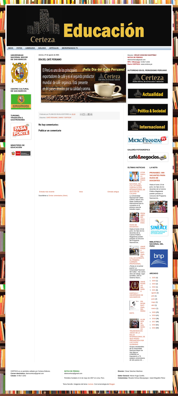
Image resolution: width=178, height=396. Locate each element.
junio (153, 299)
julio (153, 296)
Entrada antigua (113, 192)
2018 (154, 319)
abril (153, 305)
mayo (153, 302)
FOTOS (19, 48)
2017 (154, 322)
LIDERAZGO (30, 48)
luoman (90, 384)
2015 (154, 328)
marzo (153, 308)
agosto (154, 293)
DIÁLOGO (42, 48)
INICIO (10, 48)
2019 (154, 315)
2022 (154, 287)
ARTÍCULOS (53, 48)
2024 (154, 281)
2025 (154, 278)
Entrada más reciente (46, 192)
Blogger (112, 384)
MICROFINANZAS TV (70, 48)
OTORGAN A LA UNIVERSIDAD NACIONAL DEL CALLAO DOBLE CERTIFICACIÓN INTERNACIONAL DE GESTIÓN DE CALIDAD (137, 183)
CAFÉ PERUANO (52, 117)
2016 (154, 325)
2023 (154, 284)
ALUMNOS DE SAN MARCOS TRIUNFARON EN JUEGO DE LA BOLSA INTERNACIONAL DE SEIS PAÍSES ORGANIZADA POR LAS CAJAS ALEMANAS (137, 332)
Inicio (81, 192)
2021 (154, 290)
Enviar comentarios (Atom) (58, 196)
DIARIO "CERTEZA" (64, 117)
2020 (154, 312)
